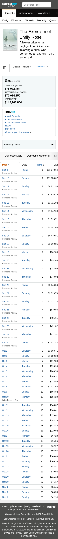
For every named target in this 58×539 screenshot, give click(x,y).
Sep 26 (5, 309)
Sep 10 (5, 178)
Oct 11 (5, 405)
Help (50, 514)
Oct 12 (5, 410)
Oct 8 (4, 386)
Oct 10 (5, 397)
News (8, 125)
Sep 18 (5, 244)
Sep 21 (5, 268)
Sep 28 (5, 326)
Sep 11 (5, 186)
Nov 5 (5, 492)
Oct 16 (5, 430)
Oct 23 (5, 466)
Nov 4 (5, 487)
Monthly (41, 20)
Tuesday (26, 203)
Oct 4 (4, 366)
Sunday (25, 186)
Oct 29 (5, 477)
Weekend (16, 20)
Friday (25, 170)
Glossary (9, 514)
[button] (54, 4)
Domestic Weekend (38, 155)
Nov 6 (5, 497)
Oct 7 (4, 381)
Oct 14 (5, 420)
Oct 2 (4, 356)
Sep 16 (5, 227)
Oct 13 (5, 415)
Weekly (29, 20)
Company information (15, 122)
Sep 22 (5, 277)
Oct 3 (4, 361)
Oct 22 (5, 461)
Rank (39, 165)
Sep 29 (5, 334)
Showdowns (34, 509)
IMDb (41, 519)
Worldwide (44, 13)
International (26, 13)
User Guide (20, 514)
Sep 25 (5, 301)
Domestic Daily (13, 155)
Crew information (13, 119)
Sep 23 (5, 285)
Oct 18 (5, 441)
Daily (5, 20)
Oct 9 (4, 392)
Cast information (13, 116)
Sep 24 (5, 293)
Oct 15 (5, 425)
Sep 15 (5, 219)
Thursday (26, 219)
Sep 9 (5, 170)
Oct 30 (5, 482)
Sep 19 (5, 252)
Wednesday (27, 211)
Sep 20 (5, 260)
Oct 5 (4, 371)
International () (15, 92)
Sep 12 (5, 194)
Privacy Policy (21, 533)
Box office (10, 129)
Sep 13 (5, 203)
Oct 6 (4, 376)
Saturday (26, 178)
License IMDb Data (37, 514)
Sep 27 (5, 318)
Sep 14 (5, 211)
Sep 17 (5, 235)
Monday (26, 194)
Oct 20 (5, 451)
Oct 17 (5, 436)
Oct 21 (5, 456)
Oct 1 (4, 351)
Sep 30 (5, 342)
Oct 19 (5, 446)
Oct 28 (5, 471)
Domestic (9, 13)
